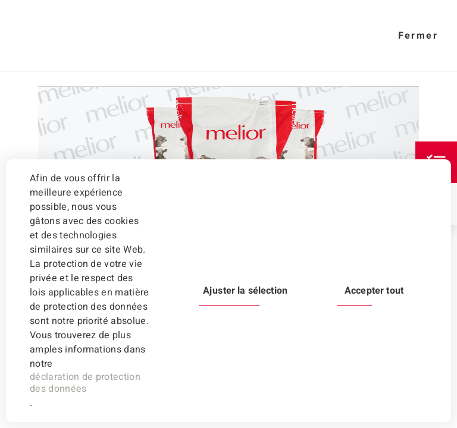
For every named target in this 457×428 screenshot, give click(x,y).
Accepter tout (374, 291)
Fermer (418, 36)
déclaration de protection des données (85, 383)
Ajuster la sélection (245, 291)
